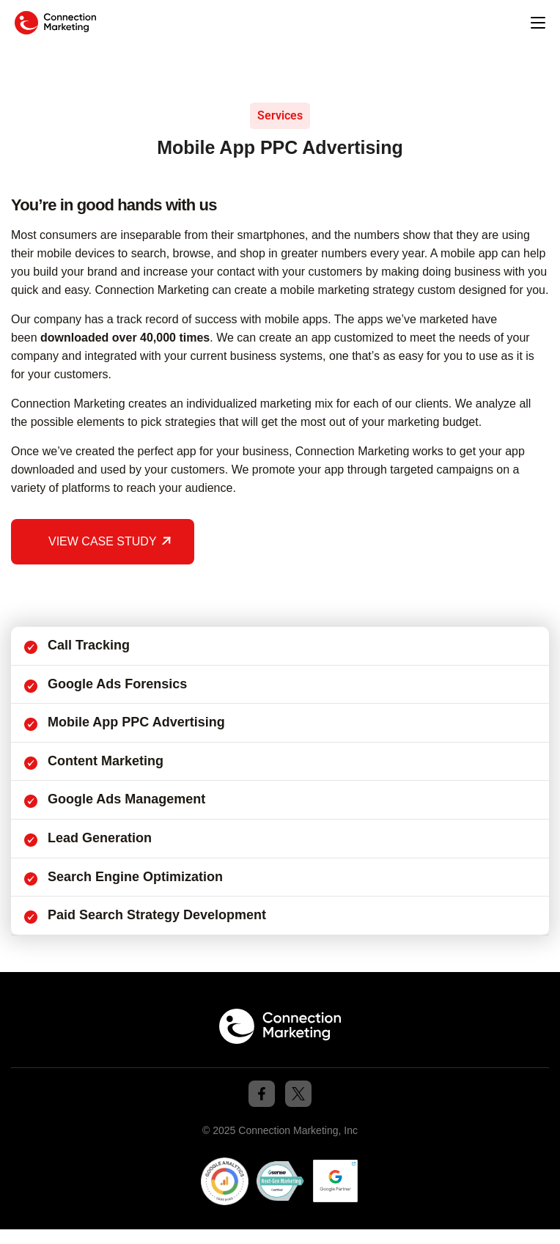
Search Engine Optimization (135, 876)
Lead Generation (100, 838)
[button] (538, 23)
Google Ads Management (126, 799)
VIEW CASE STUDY (102, 541)
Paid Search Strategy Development (157, 915)
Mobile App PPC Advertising (136, 722)
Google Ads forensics (117, 684)
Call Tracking (89, 645)
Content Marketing (105, 761)
